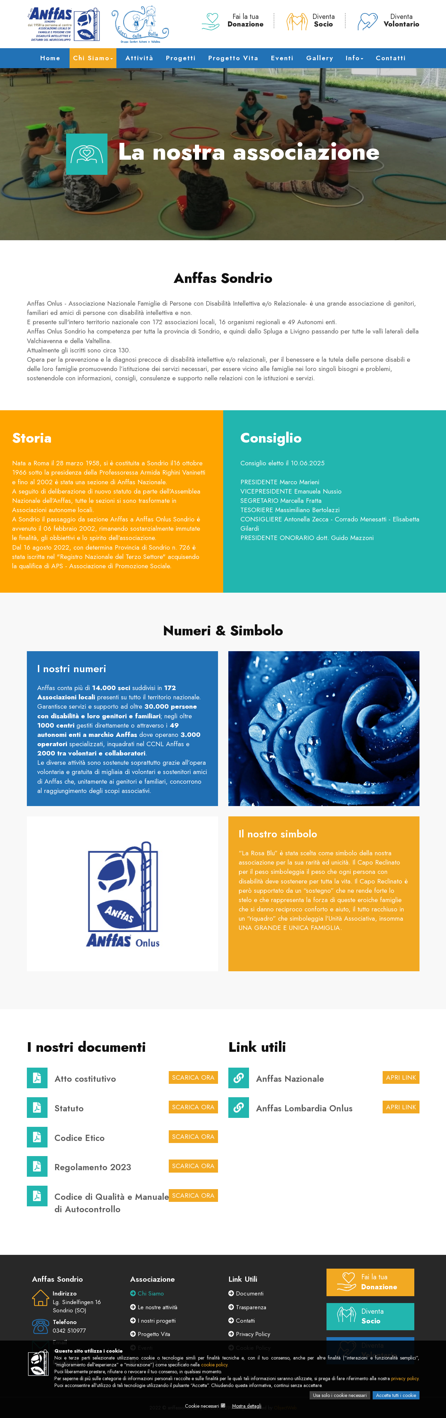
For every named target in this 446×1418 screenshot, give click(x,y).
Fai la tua (232, 20)
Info (354, 58)
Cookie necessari (202, 1406)
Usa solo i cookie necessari (340, 1395)
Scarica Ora (193, 1077)
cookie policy (214, 1364)
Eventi (282, 58)
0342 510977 (69, 1330)
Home (50, 58)
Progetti (181, 58)
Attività (139, 58)
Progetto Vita (233, 58)
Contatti (391, 58)
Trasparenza (247, 1307)
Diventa (311, 20)
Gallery (319, 58)
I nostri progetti (153, 1320)
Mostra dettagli (246, 1406)
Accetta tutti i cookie (396, 1395)
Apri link (401, 1077)
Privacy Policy (249, 1334)
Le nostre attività (153, 1307)
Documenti (245, 1293)
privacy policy (404, 1378)
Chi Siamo (93, 58)
